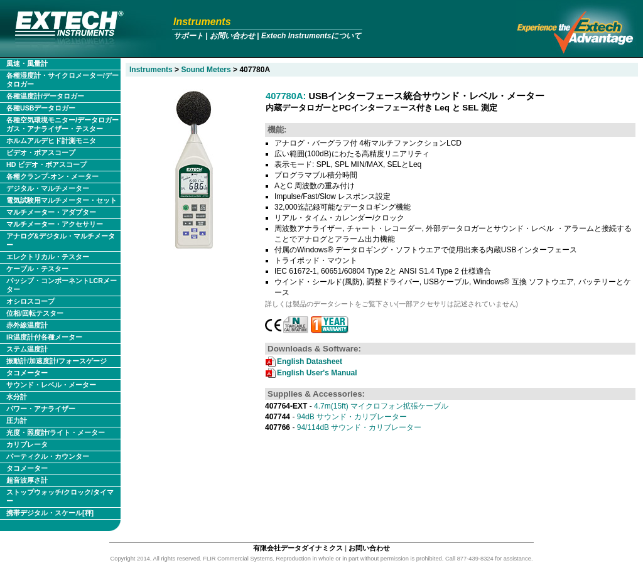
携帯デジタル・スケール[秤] (50, 513)
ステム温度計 (27, 349)
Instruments (202, 21)
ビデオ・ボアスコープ (40, 152)
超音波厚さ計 (27, 480)
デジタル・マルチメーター (47, 188)
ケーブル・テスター (37, 268)
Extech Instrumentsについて (311, 35)
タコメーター (27, 373)
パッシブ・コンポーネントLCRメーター (61, 285)
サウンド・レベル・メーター (51, 385)
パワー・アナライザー (40, 408)
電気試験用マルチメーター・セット (61, 200)
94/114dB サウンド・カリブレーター (343, 427)
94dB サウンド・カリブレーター (336, 416)
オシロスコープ (30, 301)
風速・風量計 (27, 63)
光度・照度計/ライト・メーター (55, 432)
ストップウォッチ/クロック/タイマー (60, 496)
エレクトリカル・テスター (47, 256)
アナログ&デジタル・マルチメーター (60, 240)
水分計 (16, 396)
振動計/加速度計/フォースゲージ (56, 361)
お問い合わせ (232, 35)
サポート (188, 35)
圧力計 (16, 420)
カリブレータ (27, 444)
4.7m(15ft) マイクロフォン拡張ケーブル (356, 406)
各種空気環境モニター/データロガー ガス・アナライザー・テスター (62, 124)
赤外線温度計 (27, 325)
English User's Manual (317, 372)
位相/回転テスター (34, 313)
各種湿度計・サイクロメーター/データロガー (62, 80)
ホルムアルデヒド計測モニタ (51, 140)
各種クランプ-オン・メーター (52, 176)
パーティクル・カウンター (47, 456)
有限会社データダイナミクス (298, 548)
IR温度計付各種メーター (44, 337)
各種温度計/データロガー (45, 96)
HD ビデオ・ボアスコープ (46, 164)
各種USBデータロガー (41, 108)
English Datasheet (309, 361)
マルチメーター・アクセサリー (54, 224)
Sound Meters (205, 69)
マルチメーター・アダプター (51, 212)
